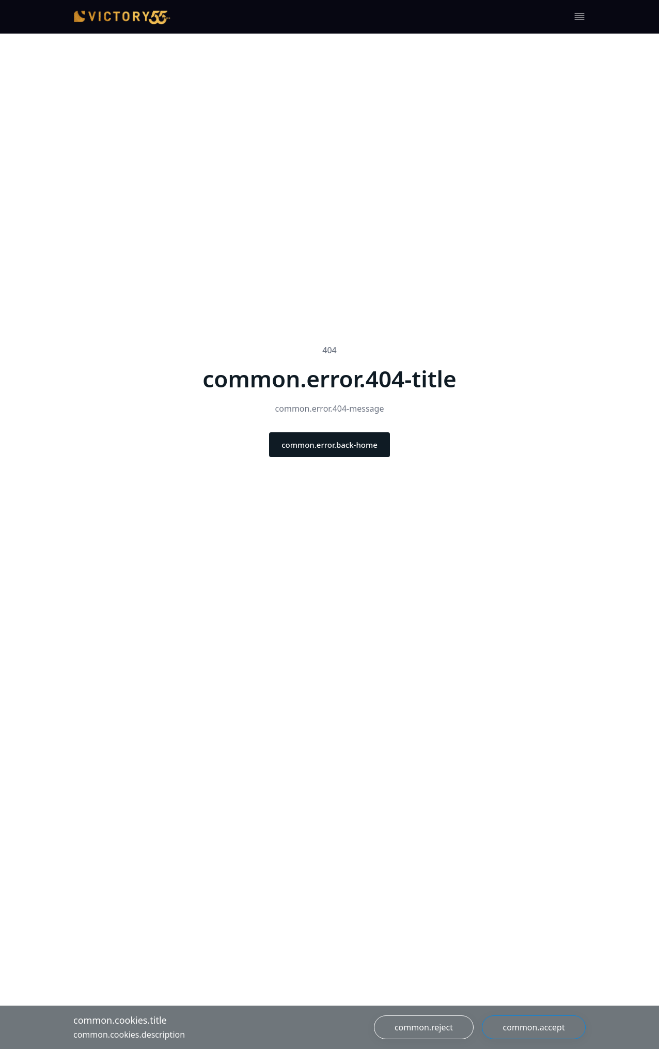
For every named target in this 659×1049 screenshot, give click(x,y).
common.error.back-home (329, 445)
